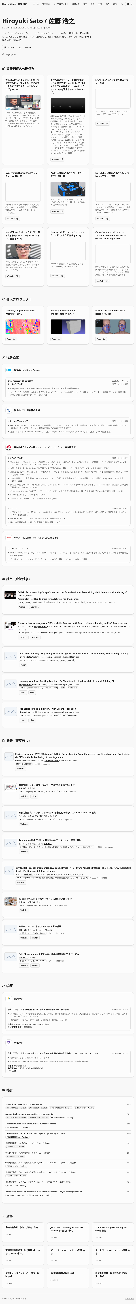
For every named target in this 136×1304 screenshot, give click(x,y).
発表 (92, 4)
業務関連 (46, 4)
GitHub (9, 47)
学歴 (100, 4)
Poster (35, 938)
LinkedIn (25, 47)
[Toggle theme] (121, 4)
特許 (107, 4)
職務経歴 (76, 4)
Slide (32, 692)
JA (129, 4)
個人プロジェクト (61, 4)
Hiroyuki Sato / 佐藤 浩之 (14, 4)
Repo (11, 339)
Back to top (129, 1299)
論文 (85, 4)
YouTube (102, 123)
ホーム (36, 4)
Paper (23, 665)
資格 (115, 4)
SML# (14, 1071)
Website (57, 159)
